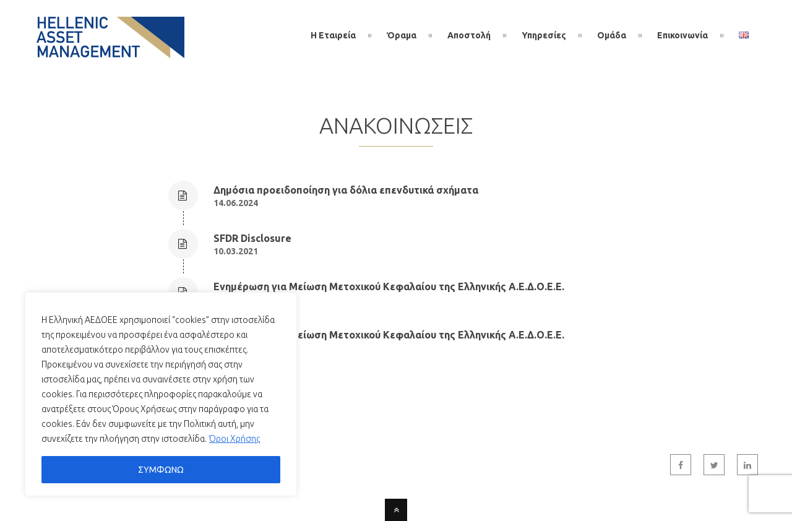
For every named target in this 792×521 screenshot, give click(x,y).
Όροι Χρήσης (234, 439)
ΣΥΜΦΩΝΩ (161, 470)
